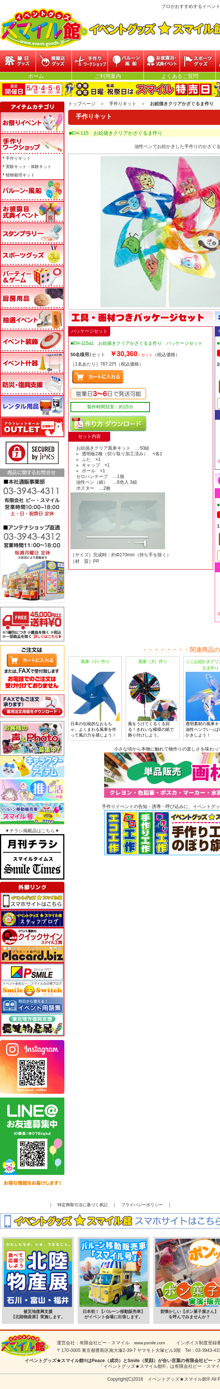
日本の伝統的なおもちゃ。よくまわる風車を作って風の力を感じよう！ (95, 698)
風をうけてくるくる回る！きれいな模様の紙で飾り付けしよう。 (152, 698)
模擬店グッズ (54, 61)
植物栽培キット (20, 175)
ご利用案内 (108, 76)
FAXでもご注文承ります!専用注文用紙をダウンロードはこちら (32, 705)
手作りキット (122, 103)
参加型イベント (90, 61)
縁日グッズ (18, 61)
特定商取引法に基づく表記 (83, 1204)
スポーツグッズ (197, 61)
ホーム (36, 76)
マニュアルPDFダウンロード (108, 423)
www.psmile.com (149, 1343)
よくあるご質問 (179, 76)
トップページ (81, 103)
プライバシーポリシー (142, 1204)
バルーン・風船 (126, 61)
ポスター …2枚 (93, 488)
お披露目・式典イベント (161, 61)
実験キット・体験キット (28, 166)
